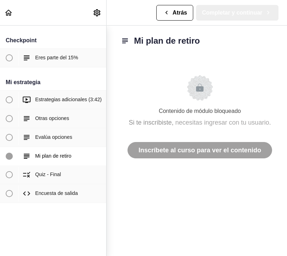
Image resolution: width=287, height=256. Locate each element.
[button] (9, 12)
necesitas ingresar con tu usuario (222, 122)
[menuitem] (97, 12)
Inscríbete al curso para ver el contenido (200, 150)
